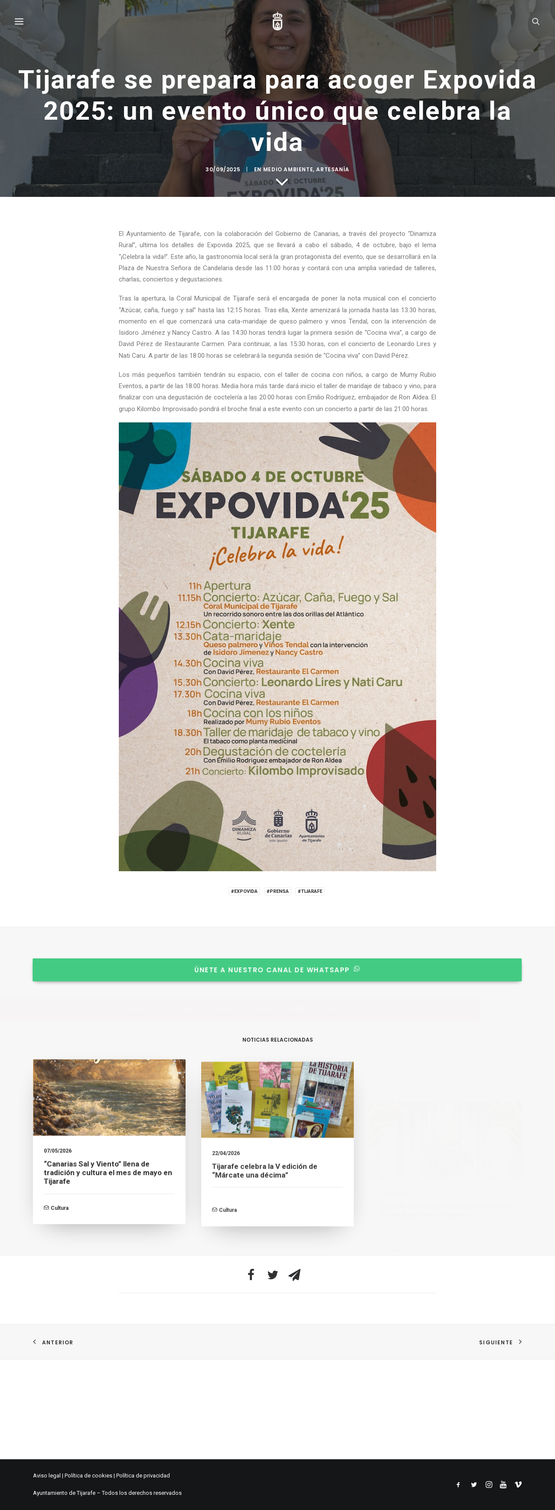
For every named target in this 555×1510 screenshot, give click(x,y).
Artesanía (332, 789)
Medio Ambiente (288, 789)
